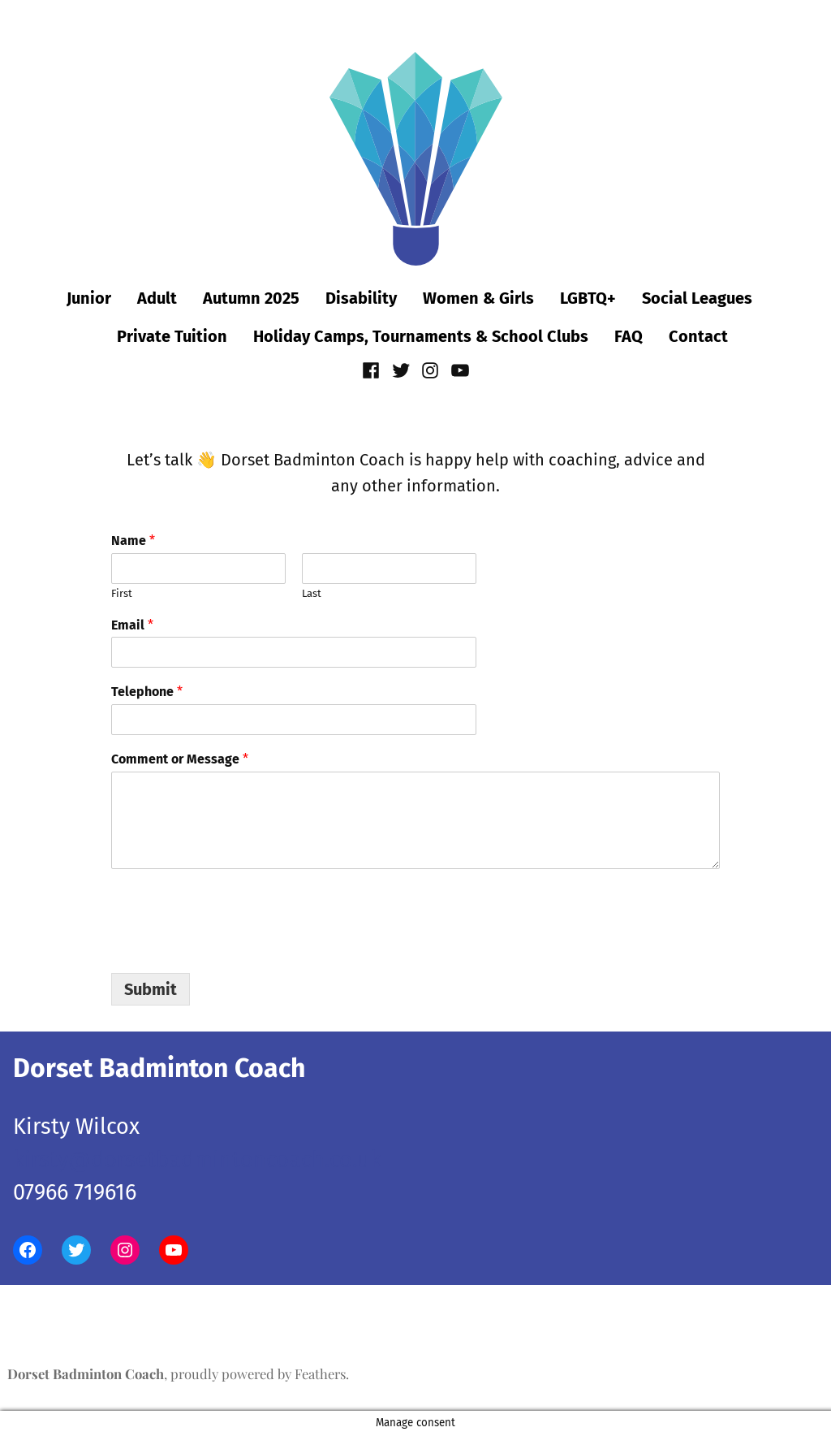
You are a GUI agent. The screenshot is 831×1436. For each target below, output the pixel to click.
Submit (150, 989)
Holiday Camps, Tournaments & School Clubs (420, 336)
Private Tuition (172, 336)
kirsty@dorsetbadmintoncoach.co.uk (197, 1160)
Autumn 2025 (251, 298)
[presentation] (234, 946)
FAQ (628, 336)
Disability (361, 298)
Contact (698, 336)
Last (311, 593)
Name (133, 540)
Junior (89, 298)
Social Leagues (697, 298)
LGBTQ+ (588, 298)
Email (132, 625)
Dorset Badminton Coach (85, 1373)
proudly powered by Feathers (258, 1373)
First (121, 593)
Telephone (147, 691)
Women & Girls (478, 298)
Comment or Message (179, 759)
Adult (157, 298)
